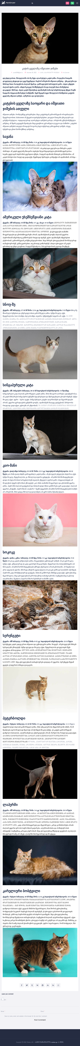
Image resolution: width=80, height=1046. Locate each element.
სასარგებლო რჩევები (51, 72)
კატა (41, 72)
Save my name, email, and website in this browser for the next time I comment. (26, 1016)
